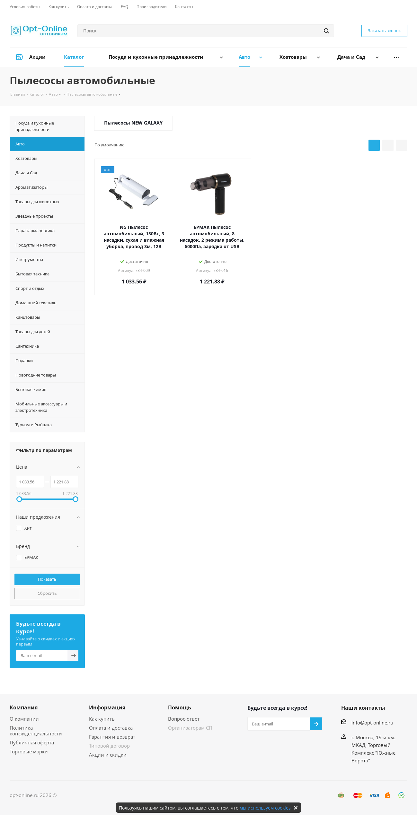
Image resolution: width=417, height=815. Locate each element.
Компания (24, 707)
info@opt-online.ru (372, 722)
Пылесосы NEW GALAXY (133, 122)
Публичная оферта (32, 742)
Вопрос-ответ (184, 718)
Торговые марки (29, 751)
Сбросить (47, 593)
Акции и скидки (108, 754)
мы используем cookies (265, 808)
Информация (107, 707)
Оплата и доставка (111, 727)
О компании (24, 718)
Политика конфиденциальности (36, 730)
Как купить (102, 718)
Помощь (179, 707)
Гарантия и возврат (112, 736)
